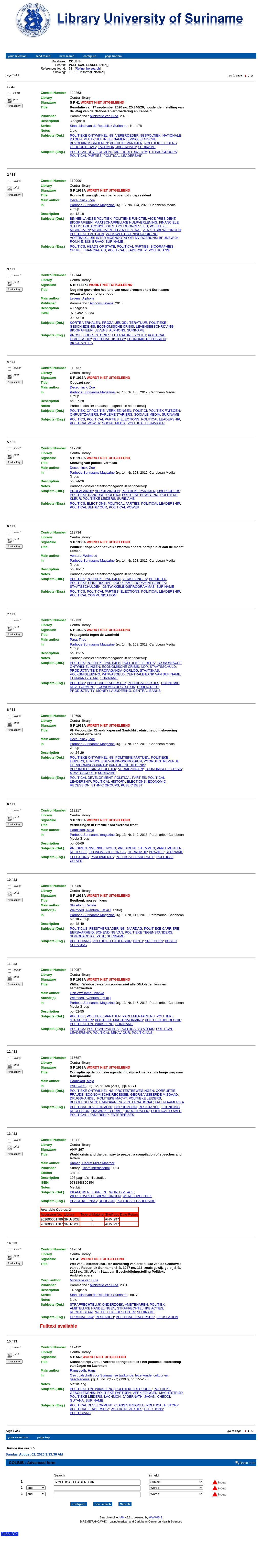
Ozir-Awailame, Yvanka (87, 993)
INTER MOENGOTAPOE (114, 238)
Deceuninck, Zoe (82, 200)
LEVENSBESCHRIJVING (154, 326)
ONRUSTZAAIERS (84, 414)
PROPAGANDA (81, 491)
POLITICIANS (159, 250)
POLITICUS (79, 928)
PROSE (76, 335)
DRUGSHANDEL (82, 1098)
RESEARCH (104, 1317)
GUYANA (77, 1400)
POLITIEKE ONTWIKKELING (91, 135)
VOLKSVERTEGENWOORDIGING (132, 234)
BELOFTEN (158, 579)
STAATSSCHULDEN (85, 586)
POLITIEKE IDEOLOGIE (163, 1020)
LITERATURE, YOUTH (129, 335)
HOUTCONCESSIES (98, 226)
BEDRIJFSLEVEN (83, 1102)
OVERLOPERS (168, 491)
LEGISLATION (167, 1317)
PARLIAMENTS (102, 857)
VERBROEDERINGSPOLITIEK (93, 769)
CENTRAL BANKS (147, 691)
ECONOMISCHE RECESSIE (106, 1094)
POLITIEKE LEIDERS (160, 143)
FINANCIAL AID (94, 250)
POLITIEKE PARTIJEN (87, 234)
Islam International (96, 1168)
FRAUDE (76, 1094)
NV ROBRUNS (146, 238)
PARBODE (78, 1086)
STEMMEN (146, 848)
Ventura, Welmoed (83, 556)
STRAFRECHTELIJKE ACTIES (140, 1308)
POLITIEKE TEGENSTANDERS (148, 932)
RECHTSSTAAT (81, 1312)
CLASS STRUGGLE (129, 1405)
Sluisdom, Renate (83, 905)
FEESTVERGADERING (107, 928)
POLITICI (140, 411)
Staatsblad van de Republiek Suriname (98, 126)
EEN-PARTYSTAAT (84, 678)
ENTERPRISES (122, 1115)
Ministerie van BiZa (104, 116)
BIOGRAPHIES (161, 246)
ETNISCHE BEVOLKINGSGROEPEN (114, 761)
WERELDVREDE (94, 1192)
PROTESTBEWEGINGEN (134, 1091)
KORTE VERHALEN (85, 323)
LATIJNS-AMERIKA (169, 1102)
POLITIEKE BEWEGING (140, 495)
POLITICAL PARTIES (86, 156)
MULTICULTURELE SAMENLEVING (111, 139)
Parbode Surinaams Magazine (92, 205)
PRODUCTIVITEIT (83, 670)
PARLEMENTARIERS (116, 414)
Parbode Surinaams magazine (92, 835)
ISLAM (75, 1192)
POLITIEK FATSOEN (164, 411)
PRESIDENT (127, 848)
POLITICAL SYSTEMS (137, 1029)
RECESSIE (78, 852)
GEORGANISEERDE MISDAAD (154, 1094)
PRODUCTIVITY (82, 691)
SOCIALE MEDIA (147, 414)
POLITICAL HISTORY (109, 339)
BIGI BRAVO (94, 241)
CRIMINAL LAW (82, 1317)
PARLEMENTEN (169, 848)
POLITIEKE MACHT (112, 1098)
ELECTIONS (130, 419)
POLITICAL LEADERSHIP (122, 156)
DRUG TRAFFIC (137, 1111)
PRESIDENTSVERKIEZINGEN (93, 848)
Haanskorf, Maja (82, 830)
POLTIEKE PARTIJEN (126, 143)
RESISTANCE (148, 1107)
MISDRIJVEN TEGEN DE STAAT (116, 230)
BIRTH (138, 941)
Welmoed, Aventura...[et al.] (90, 910)
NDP (144, 667)
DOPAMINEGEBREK (150, 583)
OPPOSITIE (96, 411)
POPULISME (123, 583)
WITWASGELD (113, 674)
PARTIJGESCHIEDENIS (127, 765)
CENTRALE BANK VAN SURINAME (153, 674)
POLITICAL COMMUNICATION (93, 595)
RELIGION (107, 1201)
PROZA (108, 323)
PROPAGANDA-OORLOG (118, 670)
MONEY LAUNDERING (113, 691)
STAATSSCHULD (163, 667)
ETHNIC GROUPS (163, 152)
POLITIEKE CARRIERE (161, 928)
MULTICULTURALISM (130, 152)
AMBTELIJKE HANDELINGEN (92, 1308)
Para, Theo (78, 639)
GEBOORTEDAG (83, 147)
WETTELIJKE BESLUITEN (115, 1312)
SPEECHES (154, 941)
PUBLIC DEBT (148, 687)
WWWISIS (155, 1512)
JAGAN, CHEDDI (157, 1396)
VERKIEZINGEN (118, 411)
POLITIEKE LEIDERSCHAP (91, 583)
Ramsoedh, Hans (82, 1370)
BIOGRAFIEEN (81, 222)
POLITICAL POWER (85, 423)
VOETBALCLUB (82, 238)
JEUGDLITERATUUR (131, 323)
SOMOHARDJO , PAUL (87, 936)
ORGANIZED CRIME (107, 1111)
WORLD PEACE (121, 1192)
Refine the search (88, 68)
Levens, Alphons (82, 298)
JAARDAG (134, 928)
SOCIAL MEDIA (114, 423)
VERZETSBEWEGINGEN (162, 230)
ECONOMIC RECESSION (146, 339)
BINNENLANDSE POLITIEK (91, 218)
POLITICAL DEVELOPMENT (91, 152)
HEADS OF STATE (101, 246)
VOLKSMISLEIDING (85, 674)
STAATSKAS (149, 670)
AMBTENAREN (136, 1304)
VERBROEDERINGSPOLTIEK (138, 135)
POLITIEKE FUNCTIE (130, 218)
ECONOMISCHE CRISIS (115, 326)
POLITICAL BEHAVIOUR (146, 423)
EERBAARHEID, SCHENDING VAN (96, 932)
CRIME (75, 250)
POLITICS (77, 246)
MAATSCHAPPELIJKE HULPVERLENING (125, 222)
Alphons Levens (101, 303)
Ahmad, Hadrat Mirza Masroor (92, 1163)
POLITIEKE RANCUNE (87, 495)
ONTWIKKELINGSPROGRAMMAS (128, 586)
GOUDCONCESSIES (132, 226)
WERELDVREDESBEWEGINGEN (95, 1196)
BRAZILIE (156, 852)
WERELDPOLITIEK (137, 1196)
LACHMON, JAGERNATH (117, 147)
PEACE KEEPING (83, 1201)
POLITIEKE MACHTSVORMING (119, 1020)
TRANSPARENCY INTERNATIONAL (126, 1102)
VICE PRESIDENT (161, 218)
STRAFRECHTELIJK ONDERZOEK (96, 1304)
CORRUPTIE (137, 852)
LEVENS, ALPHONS (109, 330)
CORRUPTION (125, 1107)
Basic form (247, 1458)
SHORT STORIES (96, 335)
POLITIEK (77, 411)
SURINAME (147, 147)
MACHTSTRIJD (171, 1393)
